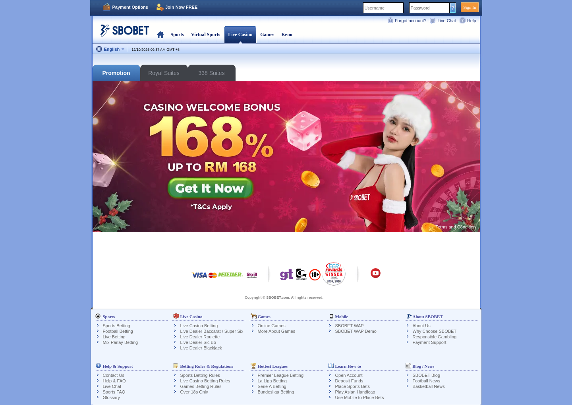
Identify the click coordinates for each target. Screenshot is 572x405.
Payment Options (130, 7)
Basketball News (429, 386)
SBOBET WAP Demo (356, 331)
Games (267, 34)
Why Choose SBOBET (435, 331)
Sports (177, 34)
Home (160, 34)
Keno (286, 34)
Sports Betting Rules (200, 375)
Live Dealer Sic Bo (198, 342)
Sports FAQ (114, 392)
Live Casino (240, 34)
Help (471, 20)
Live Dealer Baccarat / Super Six (211, 331)
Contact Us (113, 375)
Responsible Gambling (435, 336)
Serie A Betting (272, 386)
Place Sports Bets (352, 386)
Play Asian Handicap (355, 392)
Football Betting (118, 331)
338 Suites (211, 73)
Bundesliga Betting (276, 392)
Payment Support (429, 342)
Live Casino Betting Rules (205, 380)
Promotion (116, 73)
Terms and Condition (456, 227)
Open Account (349, 375)
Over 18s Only (194, 392)
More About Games (277, 331)
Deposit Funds (349, 380)
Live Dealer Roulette (200, 336)
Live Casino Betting (199, 325)
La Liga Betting (272, 380)
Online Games (272, 325)
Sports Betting (116, 325)
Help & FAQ (114, 380)
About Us (422, 325)
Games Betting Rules (201, 386)
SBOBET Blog (427, 375)
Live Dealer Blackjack (201, 347)
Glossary (111, 397)
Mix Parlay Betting (120, 342)
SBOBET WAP (349, 325)
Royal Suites (164, 73)
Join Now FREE (181, 7)
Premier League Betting (281, 375)
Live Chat (446, 20)
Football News (427, 380)
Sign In (469, 7)
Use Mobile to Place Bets (359, 397)
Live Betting (114, 336)
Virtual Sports (205, 34)
